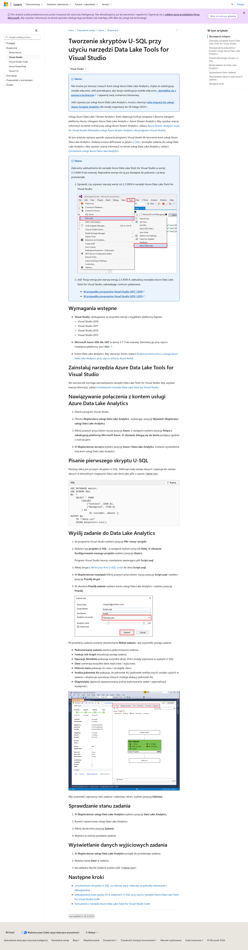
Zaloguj (240, 4)
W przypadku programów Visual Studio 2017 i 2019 (113, 291)
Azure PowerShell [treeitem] (17, 66)
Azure (101, 30)
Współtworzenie (91, 940)
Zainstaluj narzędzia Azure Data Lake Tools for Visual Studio (224, 42)
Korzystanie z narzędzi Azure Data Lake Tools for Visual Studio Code (112, 903)
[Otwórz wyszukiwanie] (232, 4)
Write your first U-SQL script (107, 567)
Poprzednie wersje (86, 30)
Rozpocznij (112, 30)
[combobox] (22, 37)
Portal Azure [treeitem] (15, 52)
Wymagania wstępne (219, 36)
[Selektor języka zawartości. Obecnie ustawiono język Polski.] (10, 932)
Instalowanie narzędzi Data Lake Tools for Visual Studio (127, 387)
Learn (71, 30)
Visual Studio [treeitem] (15, 57)
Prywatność (109, 940)
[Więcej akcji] (176, 30)
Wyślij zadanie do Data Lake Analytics (223, 66)
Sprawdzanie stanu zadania (222, 72)
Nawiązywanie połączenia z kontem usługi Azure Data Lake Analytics (224, 50)
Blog (75, 940)
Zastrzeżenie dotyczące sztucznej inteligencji (25, 940)
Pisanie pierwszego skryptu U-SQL (224, 59)
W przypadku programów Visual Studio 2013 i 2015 (113, 296)
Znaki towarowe (193, 940)
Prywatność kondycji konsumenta (137, 940)
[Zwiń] (36, 30)
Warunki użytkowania (170, 940)
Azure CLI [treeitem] (14, 70)
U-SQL (136, 142)
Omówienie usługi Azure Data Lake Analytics (93, 151)
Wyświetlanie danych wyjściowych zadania (226, 78)
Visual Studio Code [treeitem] (18, 61)
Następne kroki (216, 83)
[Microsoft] (6, 4)
